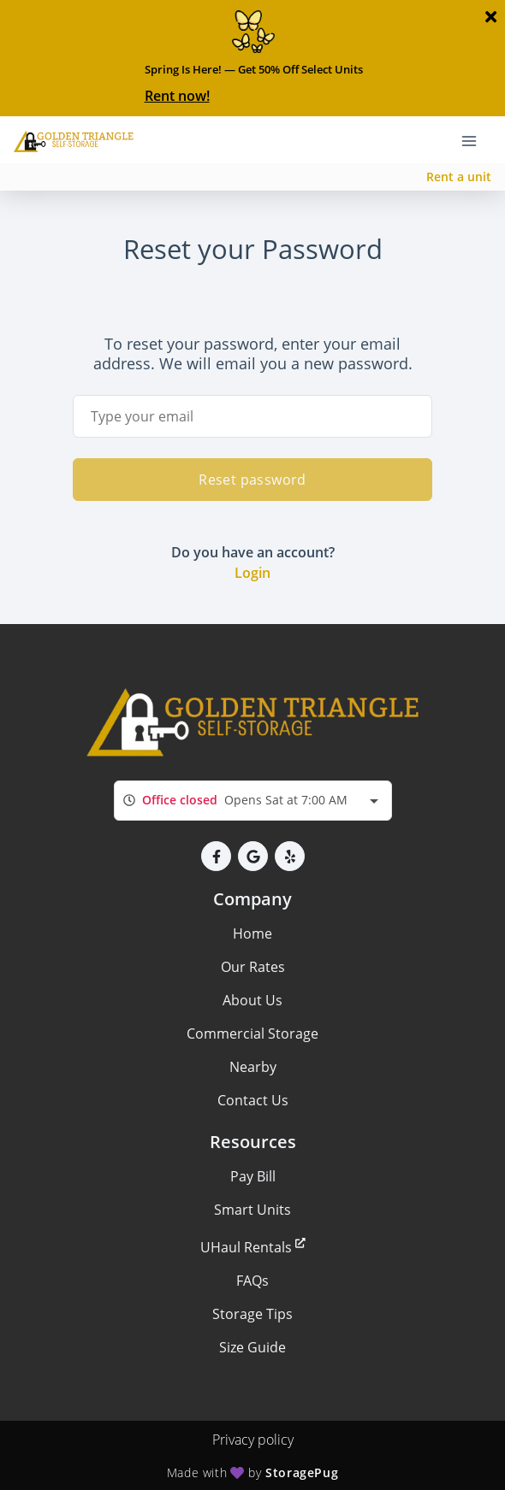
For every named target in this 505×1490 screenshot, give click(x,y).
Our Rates (253, 966)
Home (252, 933)
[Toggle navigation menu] (475, 139)
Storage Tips (252, 1313)
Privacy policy (253, 1439)
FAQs (252, 1280)
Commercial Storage (252, 1033)
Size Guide (252, 1347)
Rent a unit (458, 176)
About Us (252, 1000)
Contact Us (252, 1100)
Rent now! (177, 95)
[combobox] (253, 800)
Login (252, 572)
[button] (216, 856)
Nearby (252, 1066)
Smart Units (252, 1209)
